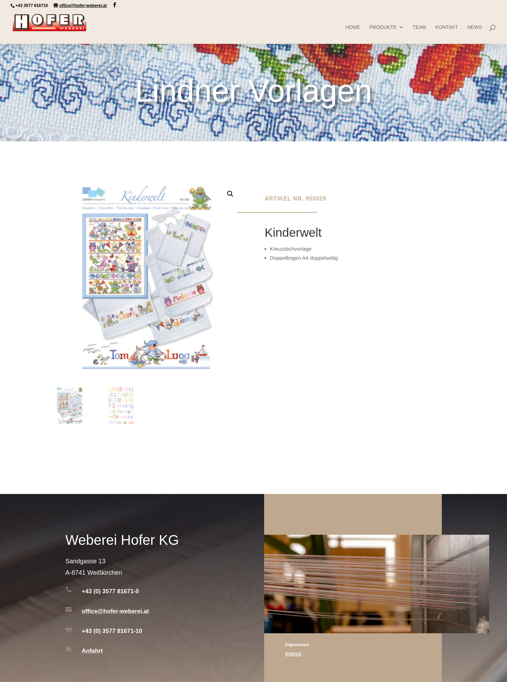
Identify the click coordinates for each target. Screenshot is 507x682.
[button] (230, 194)
